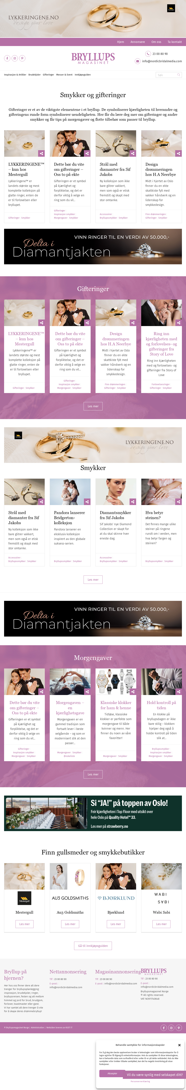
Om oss (156, 42)
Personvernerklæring (140, 1081)
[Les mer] (93, 406)
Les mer (24, 924)
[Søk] (169, 75)
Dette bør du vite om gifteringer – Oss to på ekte (69, 169)
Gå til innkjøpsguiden (93, 946)
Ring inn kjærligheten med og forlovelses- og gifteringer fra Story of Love (161, 344)
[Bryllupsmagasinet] (93, 58)
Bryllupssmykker (108, 218)
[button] (179, 1045)
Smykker (25, 218)
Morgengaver (60, 218)
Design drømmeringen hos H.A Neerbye (160, 169)
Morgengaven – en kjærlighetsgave (70, 707)
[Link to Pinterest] (22, 58)
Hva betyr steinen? (154, 515)
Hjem (120, 42)
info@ (107, 983)
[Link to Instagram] (15, 58)
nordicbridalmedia (121, 983)
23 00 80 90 (160, 53)
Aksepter (112, 1073)
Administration (37, 1027)
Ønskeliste (69, 756)
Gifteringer (13, 218)
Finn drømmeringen (155, 214)
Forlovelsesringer (161, 384)
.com (134, 983)
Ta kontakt (175, 42)
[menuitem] (120, 42)
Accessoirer (106, 214)
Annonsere (138, 42)
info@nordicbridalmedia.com (162, 61)
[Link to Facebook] (7, 58)
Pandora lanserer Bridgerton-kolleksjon (69, 517)
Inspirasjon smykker (64, 214)
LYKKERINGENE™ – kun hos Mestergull (26, 338)
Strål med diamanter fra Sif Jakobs (115, 169)
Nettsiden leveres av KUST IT (59, 1027)
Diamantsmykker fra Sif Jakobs (115, 515)
